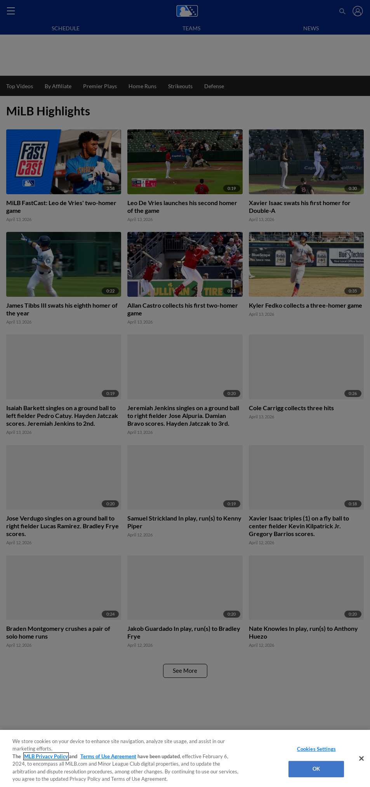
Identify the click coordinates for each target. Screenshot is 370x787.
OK (316, 769)
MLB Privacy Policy (46, 756)
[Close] (361, 758)
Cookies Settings (316, 749)
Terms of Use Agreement (108, 756)
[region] (185, 758)
